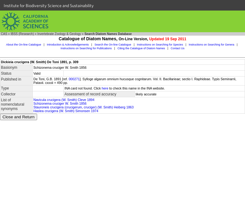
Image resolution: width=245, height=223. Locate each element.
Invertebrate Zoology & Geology (59, 34)
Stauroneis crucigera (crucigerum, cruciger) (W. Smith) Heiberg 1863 (83, 107)
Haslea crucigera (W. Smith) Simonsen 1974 (65, 111)
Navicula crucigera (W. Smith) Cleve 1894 (63, 100)
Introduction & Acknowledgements (68, 44)
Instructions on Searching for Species (160, 44)
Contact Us (178, 48)
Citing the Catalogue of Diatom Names (141, 48)
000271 (74, 79)
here (105, 88)
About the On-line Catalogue (23, 44)
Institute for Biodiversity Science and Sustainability (49, 5)
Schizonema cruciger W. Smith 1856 (60, 103)
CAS (4, 34)
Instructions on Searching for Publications (86, 48)
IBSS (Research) (22, 34)
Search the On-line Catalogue (113, 44)
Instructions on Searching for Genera (211, 44)
